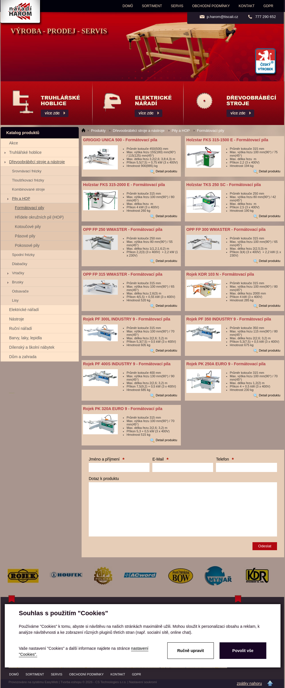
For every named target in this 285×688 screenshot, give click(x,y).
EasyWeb (51, 682)
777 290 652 (265, 17)
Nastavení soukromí (143, 682)
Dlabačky (19, 264)
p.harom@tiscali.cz (222, 17)
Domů (128, 6)
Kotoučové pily (28, 226)
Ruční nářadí (20, 328)
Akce (13, 143)
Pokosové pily (27, 245)
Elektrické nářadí (24, 309)
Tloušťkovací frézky (28, 180)
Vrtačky (18, 273)
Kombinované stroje (28, 189)
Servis (177, 6)
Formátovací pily (29, 207)
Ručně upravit (190, 650)
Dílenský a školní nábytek (31, 347)
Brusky (17, 282)
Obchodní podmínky (211, 6)
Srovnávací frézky (26, 171)
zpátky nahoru (249, 683)
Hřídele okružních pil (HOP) (39, 217)
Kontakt (247, 6)
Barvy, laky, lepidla (25, 338)
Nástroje (16, 319)
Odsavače (20, 291)
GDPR (268, 6)
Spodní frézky (23, 255)
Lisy (15, 300)
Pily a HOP (21, 198)
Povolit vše (242, 650)
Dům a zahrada (23, 356)
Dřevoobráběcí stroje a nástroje (37, 162)
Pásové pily (25, 236)
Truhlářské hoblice (25, 152)
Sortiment (152, 6)
